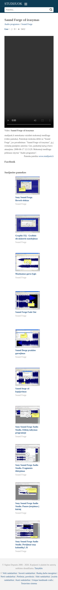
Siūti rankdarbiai (43, 576)
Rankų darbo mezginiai (47, 573)
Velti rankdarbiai (10, 573)
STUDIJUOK (13, 4)
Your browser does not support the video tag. (29, 82)
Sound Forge (26, 24)
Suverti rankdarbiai (26, 573)
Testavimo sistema (29, 583)
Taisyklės (39, 568)
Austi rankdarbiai (22, 580)
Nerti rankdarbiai (8, 576)
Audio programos (11, 24)
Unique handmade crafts (42, 580)
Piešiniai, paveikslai (25, 576)
